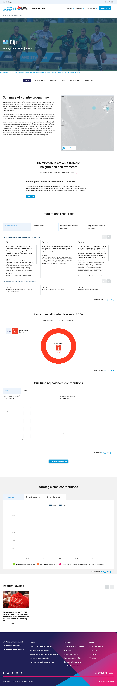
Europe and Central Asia (72, 662)
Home (4, 15)
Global (5, 2)
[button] (94, 108)
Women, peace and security (39, 658)
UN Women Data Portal (12, 645)
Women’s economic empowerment (25, 564)
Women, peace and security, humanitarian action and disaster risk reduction (83, 564)
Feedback (92, 654)
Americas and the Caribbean (74, 646)
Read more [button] (30, 196)
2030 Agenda (90, 8)
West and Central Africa (72, 666)
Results (69, 8)
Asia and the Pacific (71, 654)
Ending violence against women (48, 564)
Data (106, 2)
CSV (105, 299)
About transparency (96, 646)
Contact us (93, 650)
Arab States (68, 650)
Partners (79, 8)
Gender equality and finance (39, 650)
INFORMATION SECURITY (28, 681)
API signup (93, 658)
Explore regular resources (58, 461)
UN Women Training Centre (13, 641)
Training (111, 2)
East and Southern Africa (72, 658)
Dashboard (104, 8)
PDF (111, 299)
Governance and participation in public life (44, 654)
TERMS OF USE (6, 681)
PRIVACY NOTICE (16, 681)
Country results (13, 15)
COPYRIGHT (102, 681)
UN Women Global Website (13, 649)
